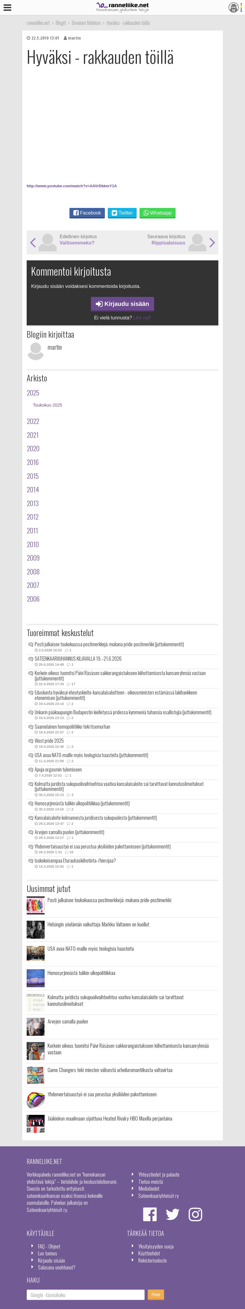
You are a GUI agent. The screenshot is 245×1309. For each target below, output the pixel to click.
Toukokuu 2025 (47, 405)
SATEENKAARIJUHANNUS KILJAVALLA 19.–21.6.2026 (78, 658)
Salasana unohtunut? (56, 1267)
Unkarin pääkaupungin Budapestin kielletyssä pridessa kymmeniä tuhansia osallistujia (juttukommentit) (123, 712)
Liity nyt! (142, 317)
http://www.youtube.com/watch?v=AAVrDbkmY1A (72, 186)
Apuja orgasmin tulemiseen (58, 769)
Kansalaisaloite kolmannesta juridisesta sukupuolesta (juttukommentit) (96, 817)
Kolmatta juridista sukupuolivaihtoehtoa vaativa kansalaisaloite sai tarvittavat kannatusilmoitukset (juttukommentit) (119, 786)
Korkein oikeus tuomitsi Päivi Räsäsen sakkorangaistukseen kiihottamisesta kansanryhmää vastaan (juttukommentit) (120, 675)
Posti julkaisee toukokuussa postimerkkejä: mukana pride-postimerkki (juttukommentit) (109, 644)
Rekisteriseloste (152, 1260)
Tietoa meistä (150, 1181)
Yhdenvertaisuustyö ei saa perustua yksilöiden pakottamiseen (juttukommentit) (103, 846)
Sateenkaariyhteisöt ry (158, 1195)
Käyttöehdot (149, 1253)
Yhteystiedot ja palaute (158, 1174)
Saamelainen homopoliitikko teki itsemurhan (72, 726)
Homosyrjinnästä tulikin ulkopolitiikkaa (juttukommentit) (82, 803)
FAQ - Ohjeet (49, 1246)
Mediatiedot (148, 1188)
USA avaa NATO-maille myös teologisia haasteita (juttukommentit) (91, 755)
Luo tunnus (47, 1253)
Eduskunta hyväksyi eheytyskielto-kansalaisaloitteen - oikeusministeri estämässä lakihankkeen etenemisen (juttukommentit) (116, 695)
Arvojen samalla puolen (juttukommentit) (69, 832)
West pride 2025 (49, 740)
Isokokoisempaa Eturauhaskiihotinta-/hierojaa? (75, 860)
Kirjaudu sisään (122, 304)
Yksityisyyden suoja (156, 1246)
